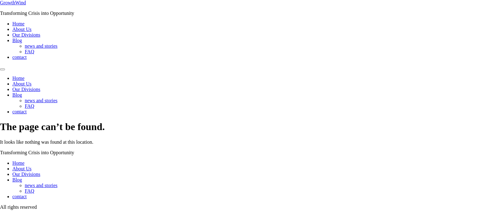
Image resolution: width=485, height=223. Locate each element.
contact (19, 57)
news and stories (41, 46)
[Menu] (2, 69)
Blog (17, 40)
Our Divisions (26, 34)
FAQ (29, 51)
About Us (22, 29)
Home (18, 23)
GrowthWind (13, 2)
